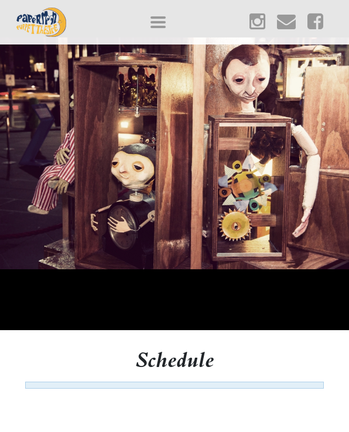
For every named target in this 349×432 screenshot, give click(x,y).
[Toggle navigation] (158, 22)
